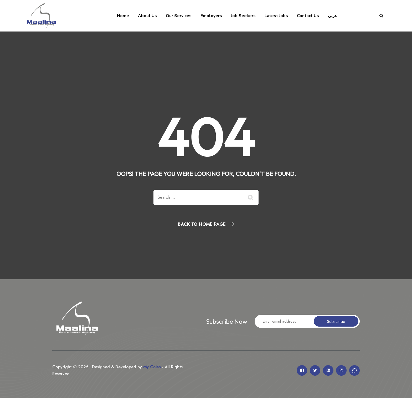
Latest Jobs (276, 16)
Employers (211, 16)
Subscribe (336, 321)
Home (123, 16)
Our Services (179, 16)
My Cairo (151, 367)
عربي (332, 16)
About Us (147, 16)
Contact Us (308, 16)
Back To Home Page (202, 224)
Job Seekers (243, 16)
